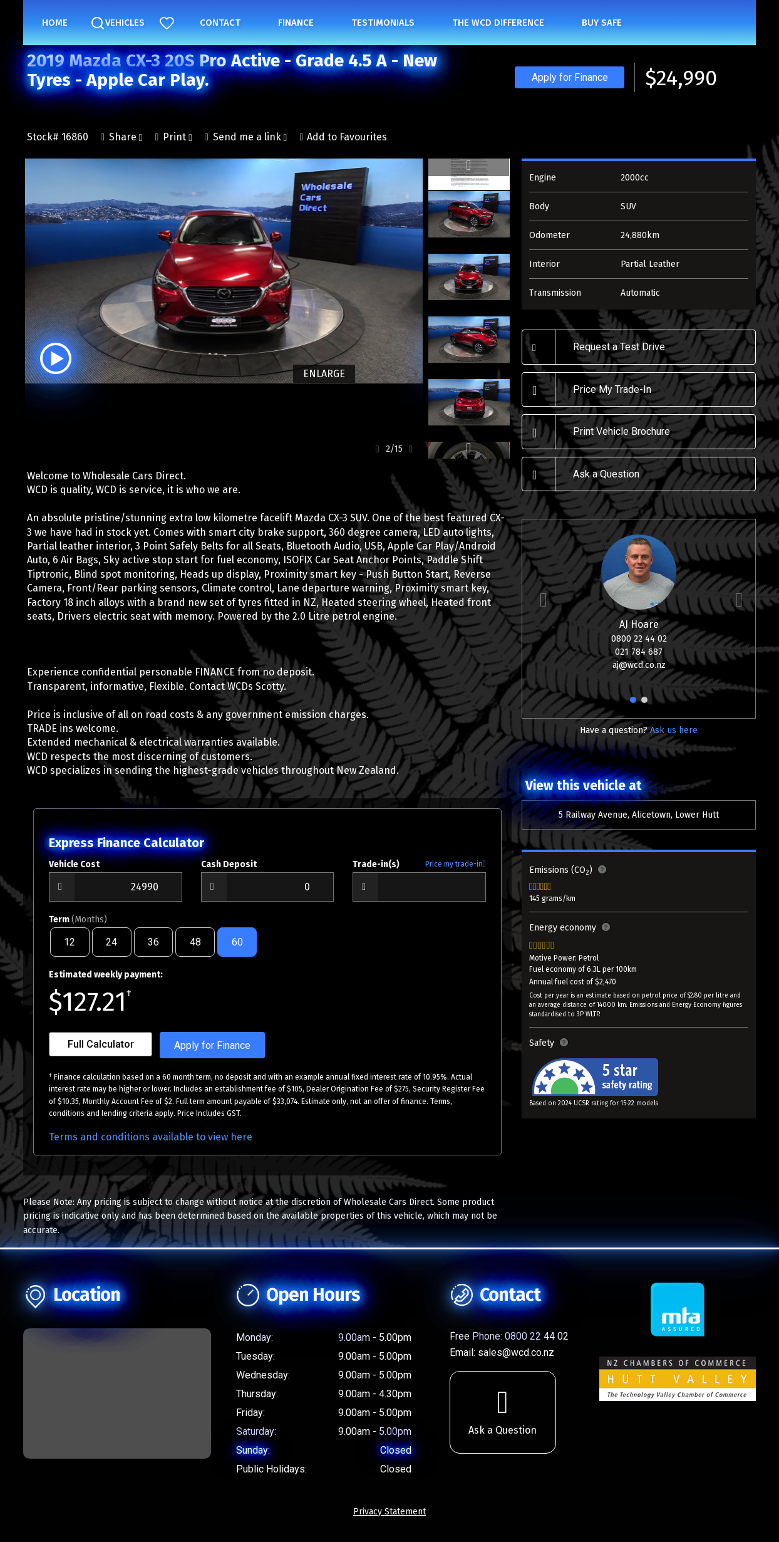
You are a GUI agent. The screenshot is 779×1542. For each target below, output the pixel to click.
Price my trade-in (455, 871)
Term (78, 926)
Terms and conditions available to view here (150, 1144)
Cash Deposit (229, 871)
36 (153, 949)
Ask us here (674, 730)
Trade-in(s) (376, 871)
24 (111, 949)
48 (195, 949)
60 (237, 949)
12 (69, 949)
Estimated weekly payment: (106, 981)
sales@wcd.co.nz (516, 1359)
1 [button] (633, 705)
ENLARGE (322, 374)
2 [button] (644, 705)
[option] (223, 271)
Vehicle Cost (74, 871)
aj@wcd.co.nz (639, 665)
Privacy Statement (389, 1518)
